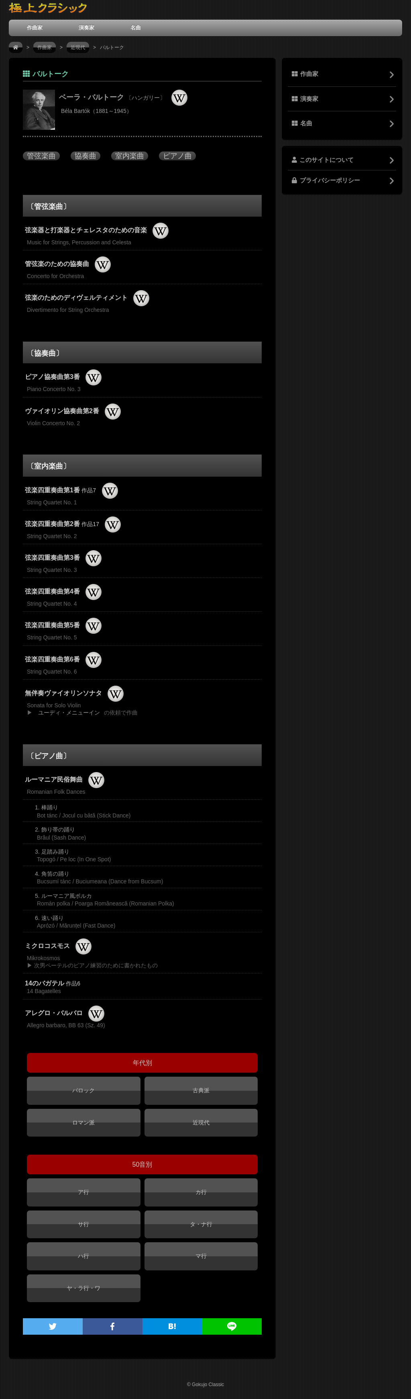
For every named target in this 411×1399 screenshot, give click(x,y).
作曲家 (35, 28)
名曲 (135, 28)
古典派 (201, 1090)
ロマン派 (83, 1122)
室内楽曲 (129, 156)
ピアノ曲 (177, 156)
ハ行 (83, 1256)
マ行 (201, 1256)
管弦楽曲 (41, 156)
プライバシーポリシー (326, 180)
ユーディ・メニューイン (69, 712)
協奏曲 (85, 156)
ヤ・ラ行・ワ (83, 1288)
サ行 (83, 1224)
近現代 (78, 47)
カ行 (201, 1192)
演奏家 (86, 28)
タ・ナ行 (201, 1224)
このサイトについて (323, 160)
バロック (83, 1090)
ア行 (83, 1192)
